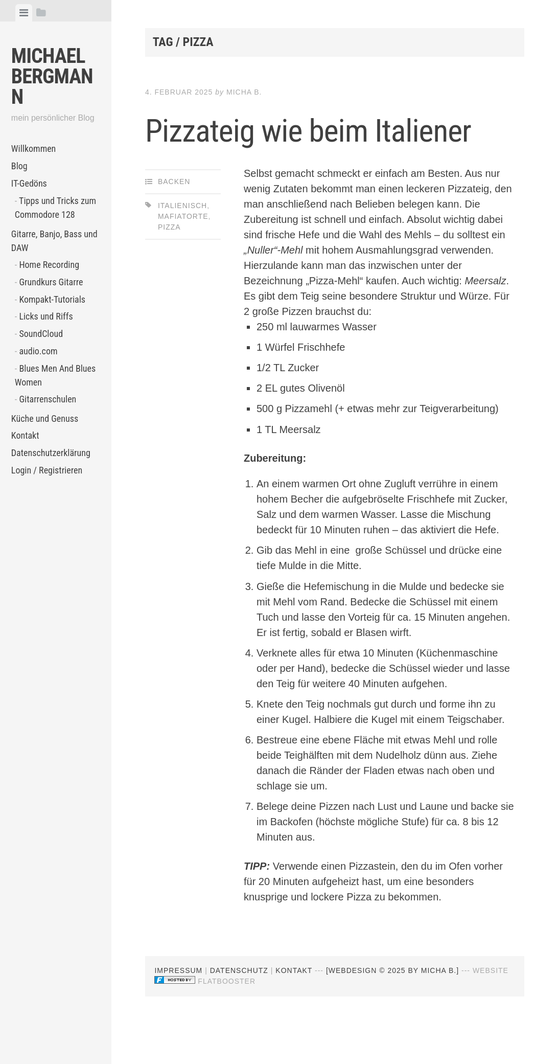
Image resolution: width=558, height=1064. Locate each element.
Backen (174, 226)
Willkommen (33, 148)
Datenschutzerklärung (50, 452)
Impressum (178, 1015)
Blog (19, 166)
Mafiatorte (183, 261)
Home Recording (49, 264)
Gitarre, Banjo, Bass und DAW (54, 241)
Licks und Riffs (46, 316)
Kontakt (25, 435)
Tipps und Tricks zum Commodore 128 (55, 207)
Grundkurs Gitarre (51, 282)
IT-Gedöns (29, 183)
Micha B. (244, 92)
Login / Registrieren (46, 470)
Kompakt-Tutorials (52, 299)
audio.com (38, 351)
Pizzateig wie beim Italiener (291, 150)
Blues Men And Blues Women (55, 375)
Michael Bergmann (52, 76)
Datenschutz (239, 1015)
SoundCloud (41, 333)
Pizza (169, 272)
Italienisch (182, 250)
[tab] (23, 12)
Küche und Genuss (44, 418)
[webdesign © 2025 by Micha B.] (392, 1015)
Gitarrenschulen (47, 399)
